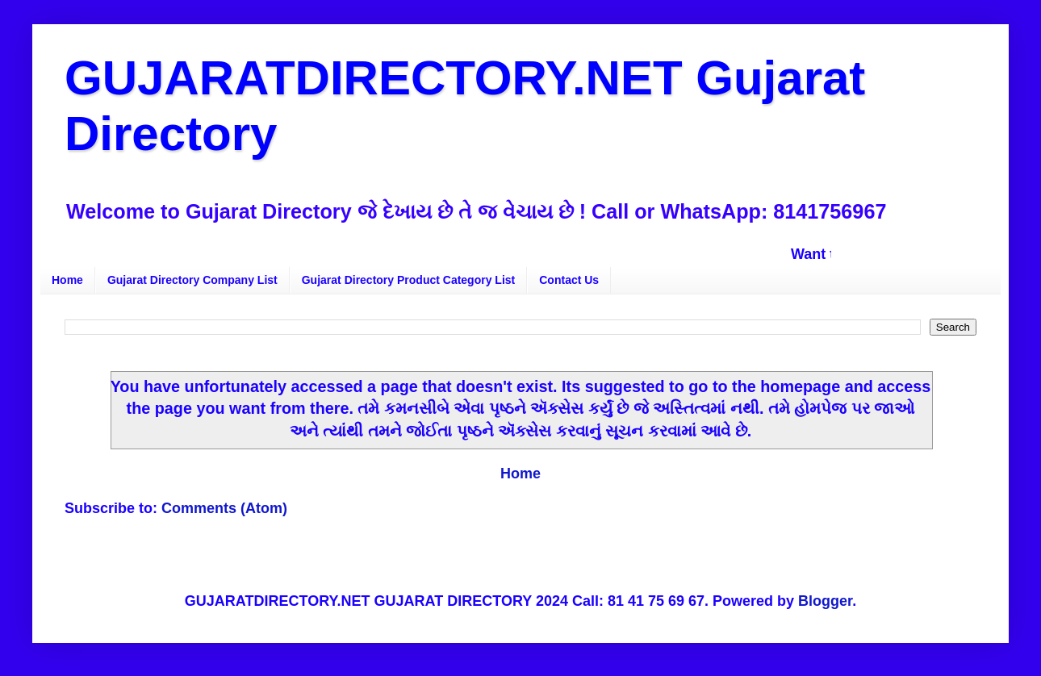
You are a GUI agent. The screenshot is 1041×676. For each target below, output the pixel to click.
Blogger (825, 601)
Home (67, 279)
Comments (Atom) (224, 508)
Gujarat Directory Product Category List (409, 279)
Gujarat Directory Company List (192, 279)
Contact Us (569, 279)
